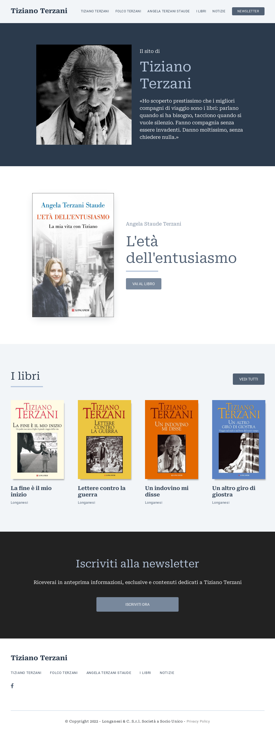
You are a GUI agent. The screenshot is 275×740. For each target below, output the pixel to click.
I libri (201, 11)
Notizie (218, 11)
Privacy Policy (198, 721)
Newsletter (248, 11)
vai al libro (143, 284)
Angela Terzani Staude (168, 11)
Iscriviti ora (137, 604)
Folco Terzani (128, 11)
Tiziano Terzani (39, 11)
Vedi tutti (248, 379)
